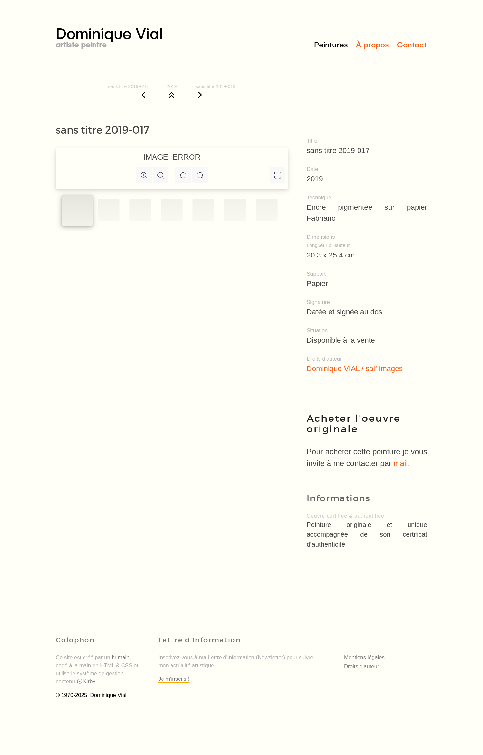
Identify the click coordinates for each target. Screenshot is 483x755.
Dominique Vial (148, 36)
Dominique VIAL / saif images (355, 368)
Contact (412, 44)
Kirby (85, 682)
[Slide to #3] (171, 210)
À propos (372, 44)
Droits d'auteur (361, 666)
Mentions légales (364, 657)
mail (401, 463)
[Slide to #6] (266, 210)
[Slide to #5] (235, 210)
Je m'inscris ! (173, 679)
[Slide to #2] (140, 210)
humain (121, 657)
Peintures (331, 44)
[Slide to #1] (77, 210)
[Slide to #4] (203, 210)
